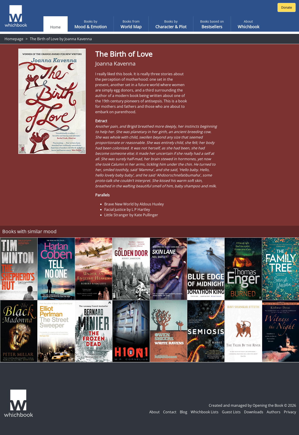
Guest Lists (231, 411)
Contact (169, 411)
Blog (183, 411)
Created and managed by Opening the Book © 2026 (252, 405)
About (154, 411)
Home (55, 27)
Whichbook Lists (204, 411)
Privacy (290, 411)
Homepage (14, 38)
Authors (273, 411)
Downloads (253, 411)
